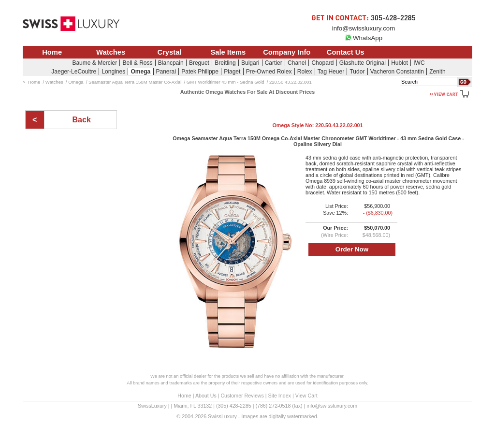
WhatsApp (363, 38)
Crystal (170, 52)
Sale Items (228, 52)
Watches (110, 52)
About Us (206, 395)
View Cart (306, 395)
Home (52, 52)
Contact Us (345, 52)
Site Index (279, 395)
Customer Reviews (241, 395)
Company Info (286, 52)
